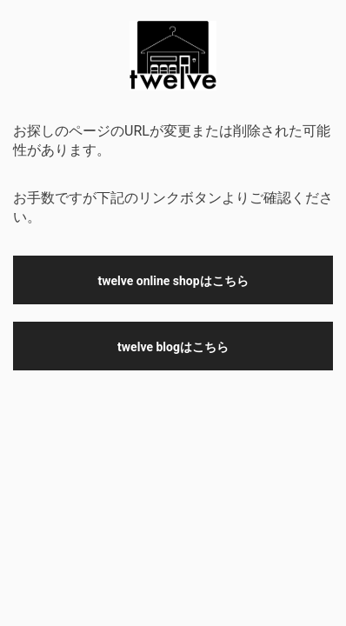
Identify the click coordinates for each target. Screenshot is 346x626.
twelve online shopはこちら (172, 281)
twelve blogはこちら (173, 347)
